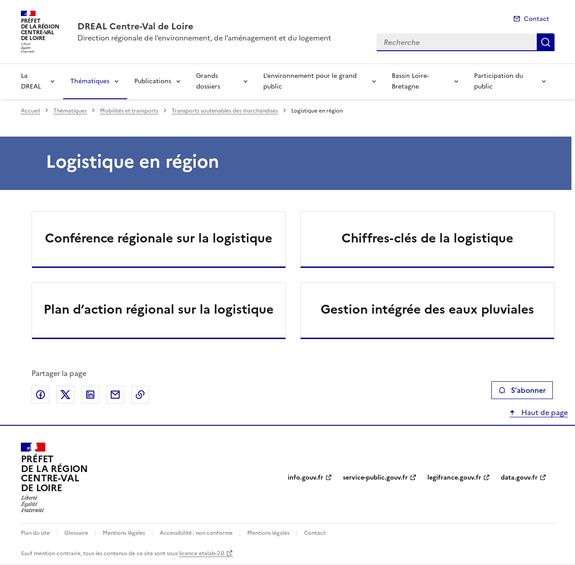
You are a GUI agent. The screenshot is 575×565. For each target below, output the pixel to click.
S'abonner (522, 390)
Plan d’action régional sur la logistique (158, 309)
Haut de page (543, 412)
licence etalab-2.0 (201, 553)
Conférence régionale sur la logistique (158, 238)
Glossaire (76, 533)
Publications (152, 81)
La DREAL (31, 81)
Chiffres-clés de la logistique (427, 238)
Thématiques (89, 81)
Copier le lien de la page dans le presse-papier (140, 395)
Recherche (546, 42)
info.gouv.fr (305, 477)
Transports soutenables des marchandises (225, 111)
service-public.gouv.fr (375, 477)
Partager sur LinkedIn (90, 395)
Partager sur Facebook (40, 395)
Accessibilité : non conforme (196, 533)
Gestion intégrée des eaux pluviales (427, 309)
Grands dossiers (208, 81)
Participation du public (498, 81)
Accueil (30, 111)
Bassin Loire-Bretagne (410, 81)
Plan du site (35, 533)
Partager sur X (65, 395)
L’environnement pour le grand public (310, 81)
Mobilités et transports (129, 111)
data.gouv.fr (519, 477)
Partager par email (115, 395)
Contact (536, 19)
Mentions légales (124, 533)
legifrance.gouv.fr (454, 477)
